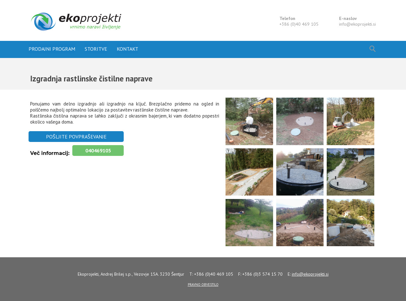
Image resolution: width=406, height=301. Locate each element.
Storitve (96, 49)
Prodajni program (52, 49)
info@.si (357, 24)
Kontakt (127, 49)
